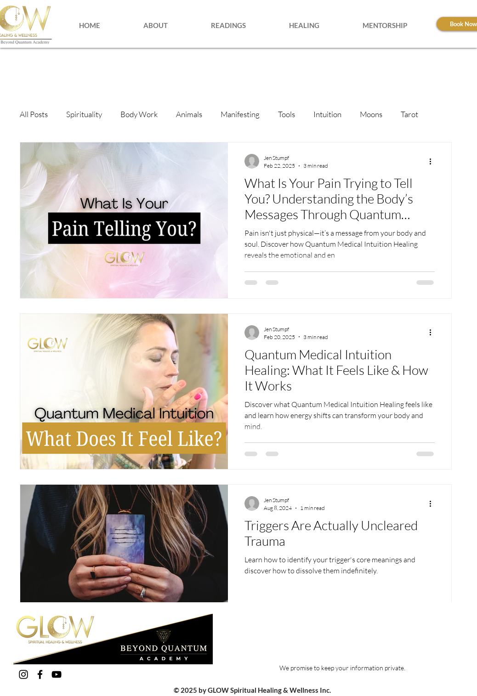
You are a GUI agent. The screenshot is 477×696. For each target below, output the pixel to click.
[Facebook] (40, 674)
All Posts (34, 114)
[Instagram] (23, 674)
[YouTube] (56, 674)
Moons (371, 114)
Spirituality (84, 114)
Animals (189, 114)
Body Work (139, 114)
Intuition (327, 114)
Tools (286, 114)
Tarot (409, 114)
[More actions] (433, 161)
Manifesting (240, 114)
